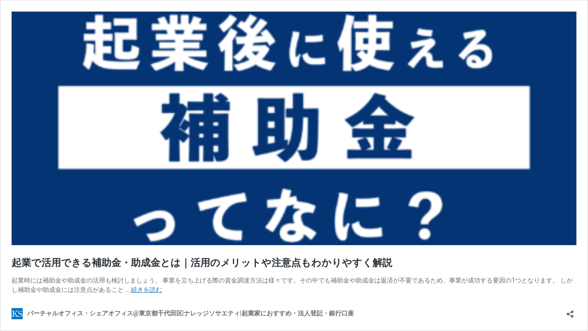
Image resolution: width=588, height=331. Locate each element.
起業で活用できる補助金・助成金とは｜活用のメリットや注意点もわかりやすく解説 (202, 262)
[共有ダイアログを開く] (570, 311)
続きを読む (146, 289)
